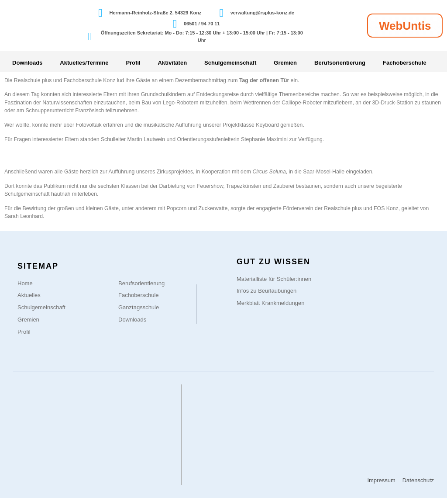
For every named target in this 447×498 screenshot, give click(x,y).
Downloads (27, 62)
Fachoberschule (404, 62)
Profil (133, 62)
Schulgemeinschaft (230, 62)
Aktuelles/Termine (84, 62)
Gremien (285, 62)
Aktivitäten (172, 62)
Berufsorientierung (339, 62)
